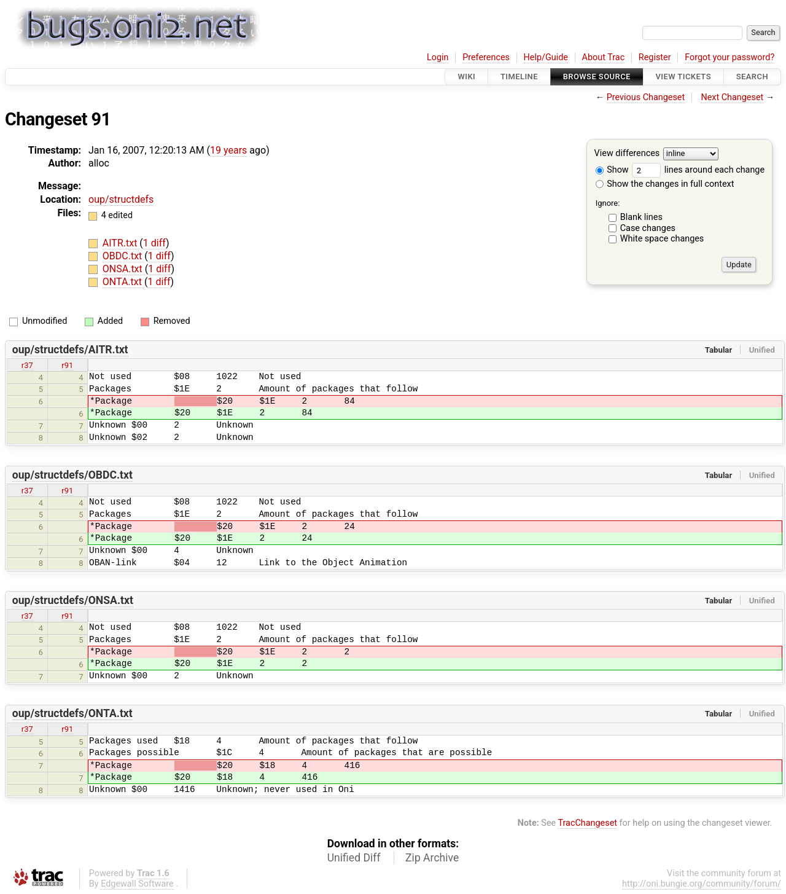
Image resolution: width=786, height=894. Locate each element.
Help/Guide (546, 57)
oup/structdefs (121, 199)
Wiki (466, 76)
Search (752, 76)
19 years (228, 150)
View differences (627, 154)
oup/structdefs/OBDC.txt (72, 475)
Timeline (519, 76)
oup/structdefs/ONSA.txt (72, 600)
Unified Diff (354, 858)
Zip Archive (432, 858)
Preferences (486, 57)
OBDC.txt (123, 256)
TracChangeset (587, 823)
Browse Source (597, 76)
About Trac (603, 57)
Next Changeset (732, 97)
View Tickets (683, 76)
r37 (27, 365)
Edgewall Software (137, 884)
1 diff (154, 243)
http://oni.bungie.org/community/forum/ (701, 884)
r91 (67, 365)
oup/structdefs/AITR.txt (70, 349)
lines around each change (698, 170)
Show (612, 170)
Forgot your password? (729, 57)
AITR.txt (121, 243)
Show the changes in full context (665, 184)
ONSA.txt (124, 269)
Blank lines (641, 217)
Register (655, 57)
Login (438, 57)
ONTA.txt (123, 282)
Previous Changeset (646, 97)
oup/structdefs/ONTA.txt (72, 713)
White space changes (662, 238)
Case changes (647, 228)
